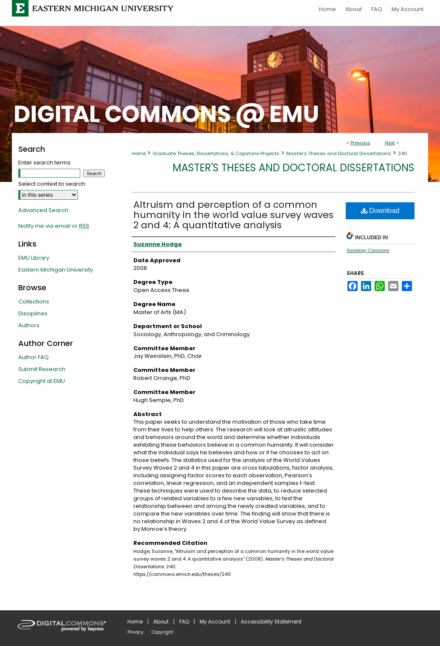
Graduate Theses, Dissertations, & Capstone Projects (215, 153)
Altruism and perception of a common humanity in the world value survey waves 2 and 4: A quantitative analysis (233, 215)
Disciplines (33, 313)
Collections (33, 302)
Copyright (162, 632)
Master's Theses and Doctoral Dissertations (338, 153)
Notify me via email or (53, 226)
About (161, 621)
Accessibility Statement (271, 621)
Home (139, 153)
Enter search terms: (45, 163)
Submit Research (41, 369)
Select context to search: (52, 184)
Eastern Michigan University (55, 270)
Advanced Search (43, 210)
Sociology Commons (368, 250)
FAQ (184, 621)
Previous (360, 142)
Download (380, 210)
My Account (215, 621)
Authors (28, 325)
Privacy (135, 632)
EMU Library (33, 258)
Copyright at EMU (41, 381)
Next (390, 142)
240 (402, 153)
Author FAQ (33, 357)
